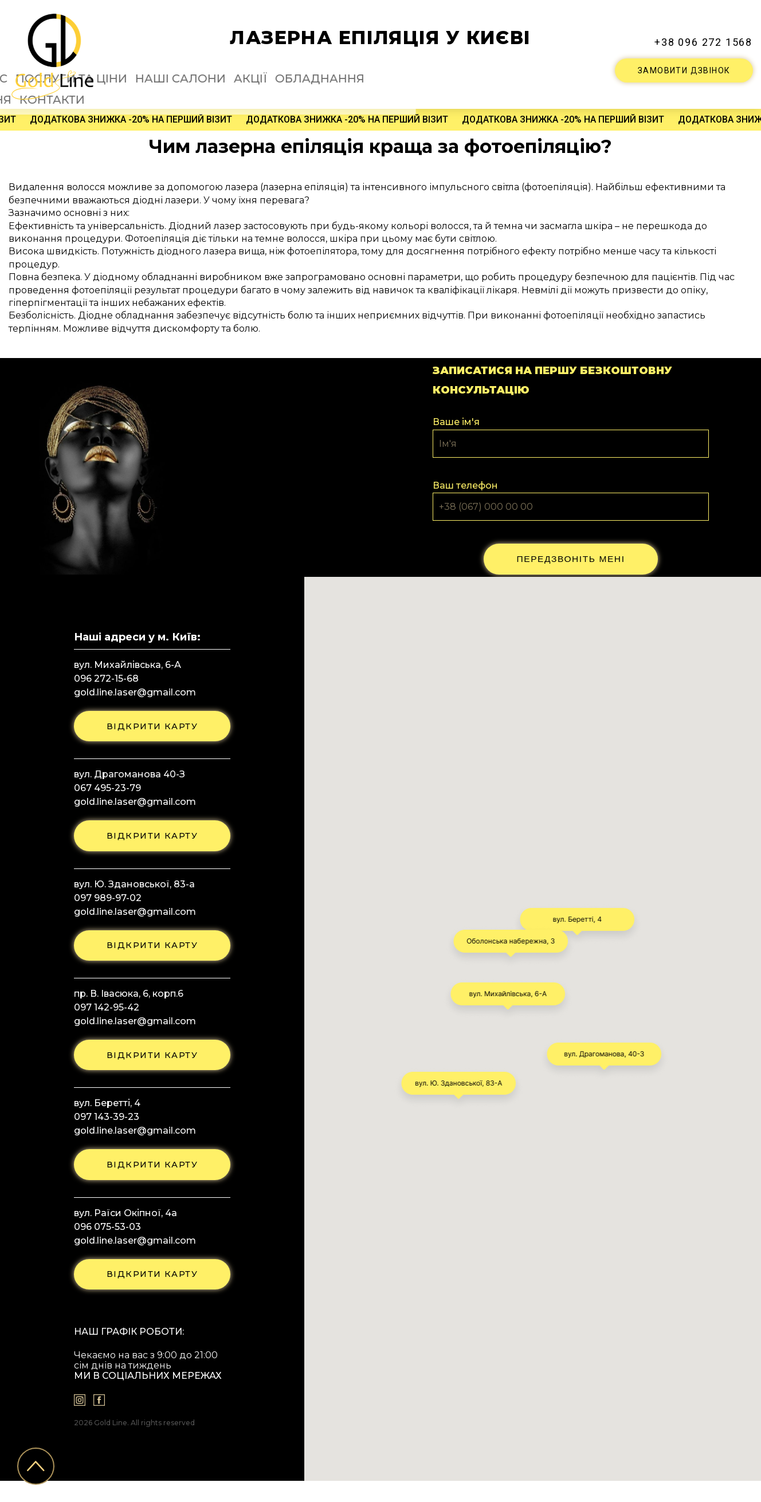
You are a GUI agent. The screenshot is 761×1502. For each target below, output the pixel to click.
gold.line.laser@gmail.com (130, 690)
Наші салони (342, 72)
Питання (513, 72)
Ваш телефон (465, 483)
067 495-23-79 (102, 790)
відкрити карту (152, 726)
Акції (396, 72)
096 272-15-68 (101, 676)
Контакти (568, 72)
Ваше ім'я (456, 419)
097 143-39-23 (102, 1130)
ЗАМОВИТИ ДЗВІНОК (684, 68)
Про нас (189, 72)
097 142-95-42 (102, 1017)
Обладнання (450, 72)
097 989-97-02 (103, 903)
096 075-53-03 (102, 1243)
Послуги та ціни (259, 72)
